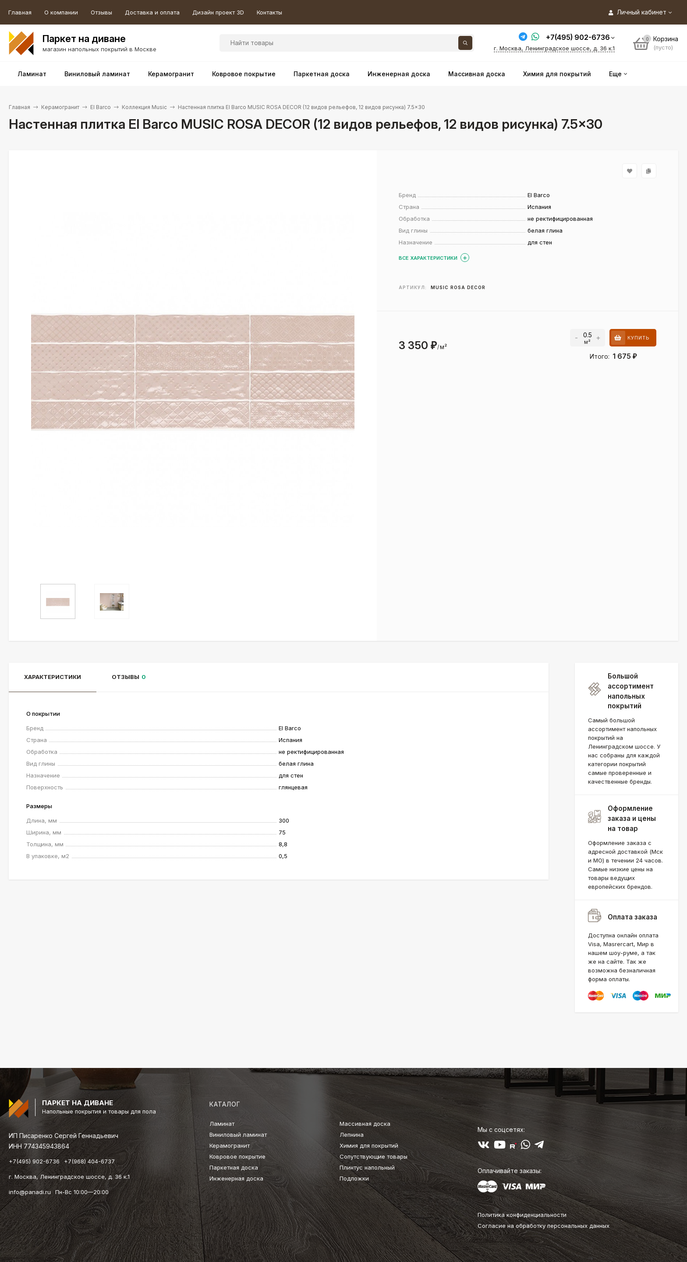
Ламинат (221, 1123)
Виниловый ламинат (238, 1134)
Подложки (354, 1178)
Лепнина (352, 1134)
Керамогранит (60, 107)
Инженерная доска (236, 1178)
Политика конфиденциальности (522, 1214)
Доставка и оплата (152, 12)
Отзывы (101, 12)
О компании (61, 12)
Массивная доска (365, 1123)
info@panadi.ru (30, 1191)
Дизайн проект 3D (218, 12)
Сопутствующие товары (373, 1156)
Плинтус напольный (367, 1167)
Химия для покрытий (369, 1145)
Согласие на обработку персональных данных (543, 1225)
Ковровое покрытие (237, 1156)
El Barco (100, 107)
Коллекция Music (144, 107)
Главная (20, 12)
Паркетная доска (233, 1167)
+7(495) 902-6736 (578, 37)
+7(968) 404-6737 (89, 1161)
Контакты (269, 12)
